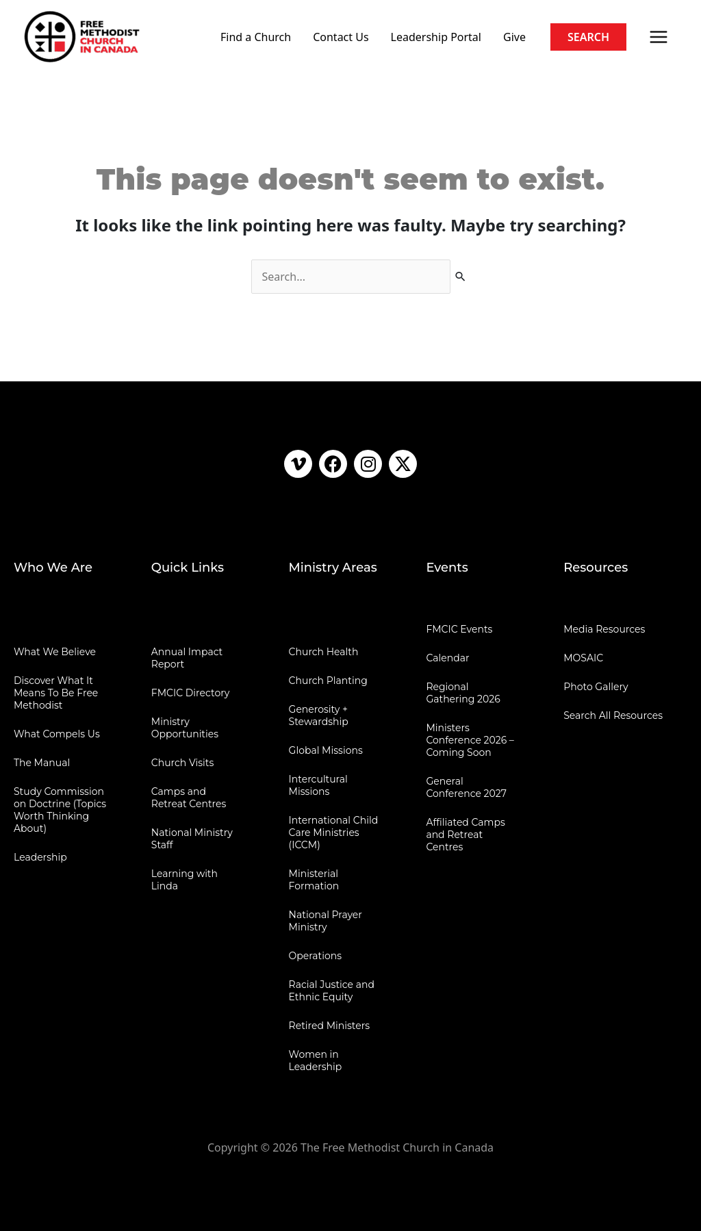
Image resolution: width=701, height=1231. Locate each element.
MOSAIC (583, 658)
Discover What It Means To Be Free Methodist (56, 692)
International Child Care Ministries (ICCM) (334, 832)
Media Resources (604, 629)
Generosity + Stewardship (318, 715)
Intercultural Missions (318, 785)
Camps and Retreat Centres (189, 797)
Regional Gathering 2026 (463, 693)
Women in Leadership (315, 1060)
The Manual (42, 763)
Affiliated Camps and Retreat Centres (465, 834)
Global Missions (326, 750)
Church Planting (328, 680)
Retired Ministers (329, 1025)
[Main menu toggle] (658, 37)
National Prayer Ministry (325, 921)
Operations (315, 956)
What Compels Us (57, 734)
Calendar (447, 658)
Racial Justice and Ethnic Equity (331, 990)
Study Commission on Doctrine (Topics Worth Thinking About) (60, 810)
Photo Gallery (595, 687)
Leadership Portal (436, 37)
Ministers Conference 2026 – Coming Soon (469, 740)
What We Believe (55, 652)
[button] (588, 37)
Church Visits (182, 763)
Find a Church (255, 37)
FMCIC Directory (190, 693)
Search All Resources (613, 715)
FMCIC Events (459, 629)
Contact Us (340, 37)
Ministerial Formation (314, 879)
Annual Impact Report (187, 658)
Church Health (324, 652)
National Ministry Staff (192, 838)
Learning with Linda (184, 879)
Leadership (40, 857)
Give (514, 37)
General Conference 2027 (466, 787)
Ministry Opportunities (184, 727)
